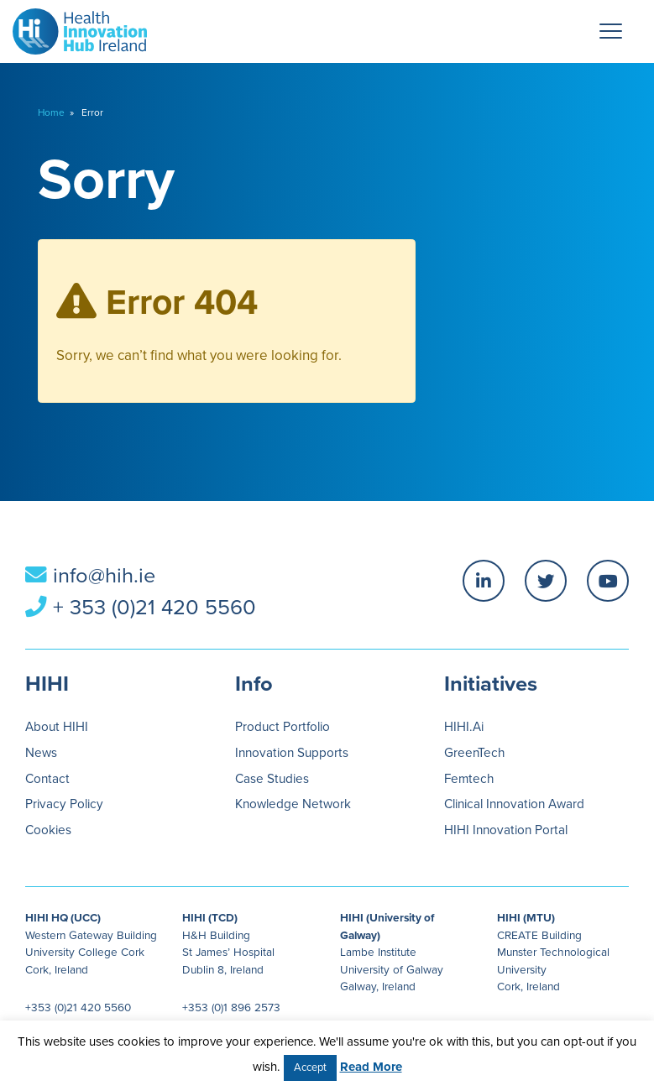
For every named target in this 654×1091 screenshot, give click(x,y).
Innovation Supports (291, 752)
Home (51, 112)
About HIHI (56, 726)
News (41, 752)
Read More (371, 1066)
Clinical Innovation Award (514, 804)
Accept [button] (310, 1067)
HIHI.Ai (464, 726)
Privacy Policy (64, 804)
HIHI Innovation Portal (506, 830)
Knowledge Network (293, 804)
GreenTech (474, 752)
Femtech (469, 778)
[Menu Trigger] (611, 31)
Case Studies (272, 778)
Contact (47, 778)
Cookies (48, 830)
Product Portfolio (282, 726)
